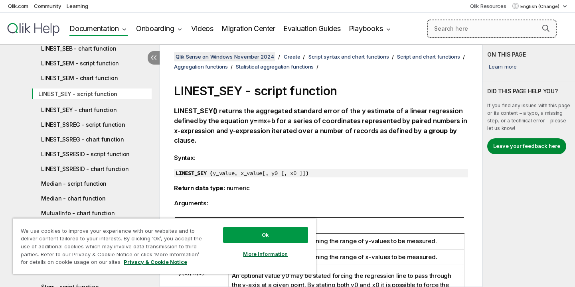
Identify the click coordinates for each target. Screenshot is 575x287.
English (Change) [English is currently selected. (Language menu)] (540, 6)
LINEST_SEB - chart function (78, 48)
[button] (546, 28)
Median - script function (74, 183)
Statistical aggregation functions (275, 66)
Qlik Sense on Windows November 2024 (225, 56)
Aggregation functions (201, 66)
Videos (202, 28)
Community (47, 6)
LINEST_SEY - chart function (79, 109)
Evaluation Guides (312, 28)
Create (292, 56)
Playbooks (366, 28)
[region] (164, 246)
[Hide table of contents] (154, 58)
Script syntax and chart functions (348, 56)
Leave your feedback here (526, 146)
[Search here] (492, 28)
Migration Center (248, 28)
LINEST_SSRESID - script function (85, 154)
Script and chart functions (428, 56)
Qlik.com (18, 6)
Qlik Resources (488, 6)
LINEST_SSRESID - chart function (84, 168)
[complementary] (528, 166)
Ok (265, 235)
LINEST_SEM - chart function (79, 78)
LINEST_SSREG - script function (83, 124)
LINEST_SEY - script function (77, 93)
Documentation (94, 28)
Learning (77, 6)
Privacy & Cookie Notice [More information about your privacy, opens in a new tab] (155, 262)
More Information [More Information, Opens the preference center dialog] (265, 254)
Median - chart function (73, 198)
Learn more (503, 66)
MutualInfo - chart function (78, 213)
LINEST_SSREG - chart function (82, 139)
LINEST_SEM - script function (80, 63)
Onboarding (155, 28)
